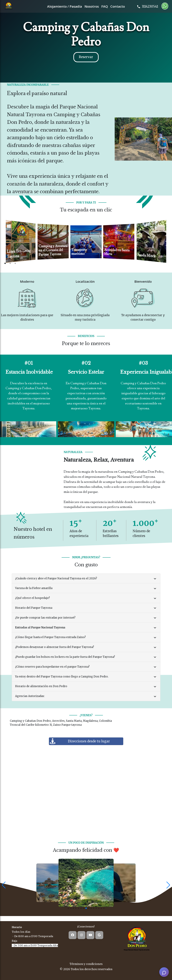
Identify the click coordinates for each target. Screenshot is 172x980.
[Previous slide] (5, 243)
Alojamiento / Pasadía (64, 6)
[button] (4, 885)
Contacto (117, 6)
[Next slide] (166, 243)
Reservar (86, 57)
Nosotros (91, 6)
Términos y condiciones (86, 964)
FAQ (104, 6)
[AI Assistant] (164, 972)
